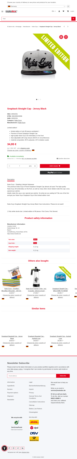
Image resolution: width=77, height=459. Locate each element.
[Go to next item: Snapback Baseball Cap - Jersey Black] (68, 27)
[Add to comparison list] (61, 37)
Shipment (10, 396)
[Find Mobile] (36, 19)
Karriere (9, 389)
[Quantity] (19, 166)
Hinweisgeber (33, 412)
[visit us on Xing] (18, 448)
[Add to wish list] (66, 37)
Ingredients (10, 386)
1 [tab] (36, 99)
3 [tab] (40, 99)
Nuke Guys (18, 120)
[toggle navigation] (2, 11)
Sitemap (31, 405)
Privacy (31, 392)
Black (35, 239)
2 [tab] (38, 99)
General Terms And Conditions (35, 397)
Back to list (11, 26)
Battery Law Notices (35, 408)
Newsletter (10, 399)
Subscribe (63, 375)
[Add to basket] (8, 33)
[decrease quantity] (9, 166)
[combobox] (36, 6)
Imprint (31, 389)
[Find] (73, 19)
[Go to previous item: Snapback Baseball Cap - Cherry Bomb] (64, 27)
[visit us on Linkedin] (22, 448)
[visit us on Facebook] (9, 448)
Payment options (12, 392)
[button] (59, 11)
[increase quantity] (35, 166)
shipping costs (25, 148)
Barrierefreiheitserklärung (37, 386)
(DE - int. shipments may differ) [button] (29, 158)
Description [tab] (11, 179)
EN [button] (53, 11)
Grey (35, 243)
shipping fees (25, 452)
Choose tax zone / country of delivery (20, 150)
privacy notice (18, 369)
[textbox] (36, 6)
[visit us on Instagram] (13, 448)
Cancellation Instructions (37, 402)
